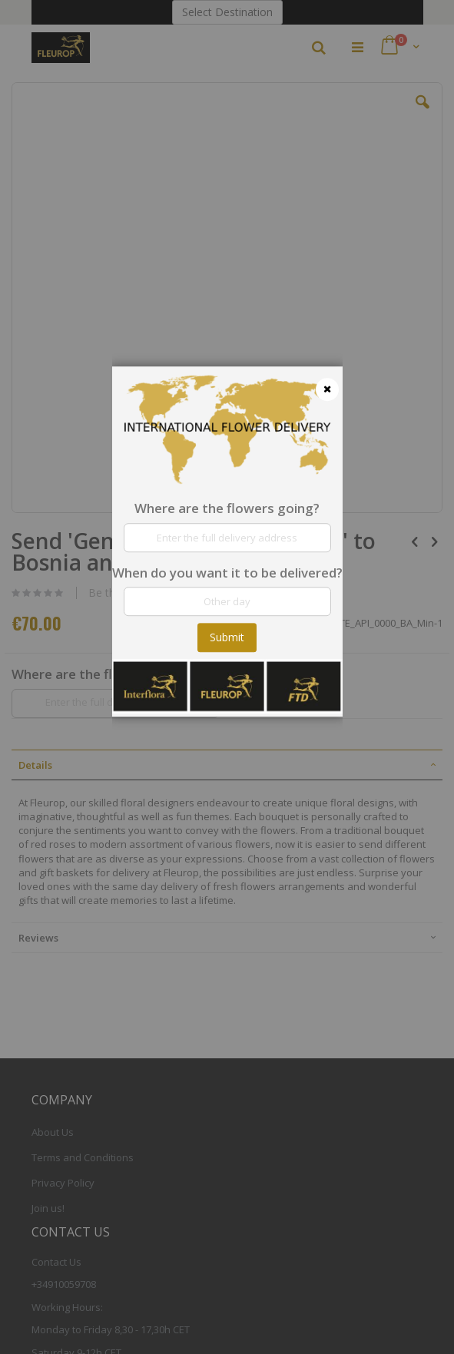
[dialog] (227, 677)
